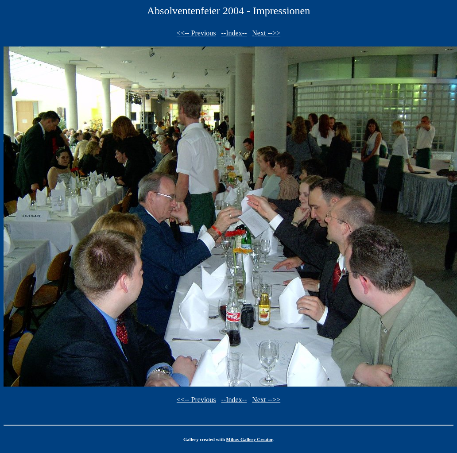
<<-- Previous (196, 33)
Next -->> (266, 33)
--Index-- (234, 33)
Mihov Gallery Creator (249, 439)
